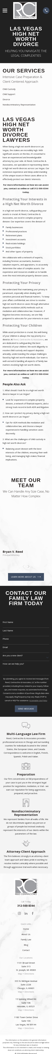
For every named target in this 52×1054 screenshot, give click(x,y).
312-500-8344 (26, 906)
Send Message (26, 708)
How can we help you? (13, 663)
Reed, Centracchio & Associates (28, 339)
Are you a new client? (13, 655)
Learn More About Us (26, 577)
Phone (6, 639)
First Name (8, 622)
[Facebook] (32, 913)
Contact (26, 950)
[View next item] (28, 566)
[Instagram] (19, 913)
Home (26, 928)
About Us (25, 934)
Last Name (8, 630)
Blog (26, 944)
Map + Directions (26, 973)
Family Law (26, 939)
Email (5, 647)
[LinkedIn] (26, 913)
